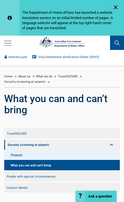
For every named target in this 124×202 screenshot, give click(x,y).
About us (24, 76)
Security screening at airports (25, 82)
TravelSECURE (68, 76)
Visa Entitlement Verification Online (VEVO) (65, 57)
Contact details (17, 188)
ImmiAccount (15, 57)
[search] (117, 43)
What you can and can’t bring (31, 165)
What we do (44, 76)
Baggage (17, 155)
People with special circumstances (31, 176)
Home (8, 76)
